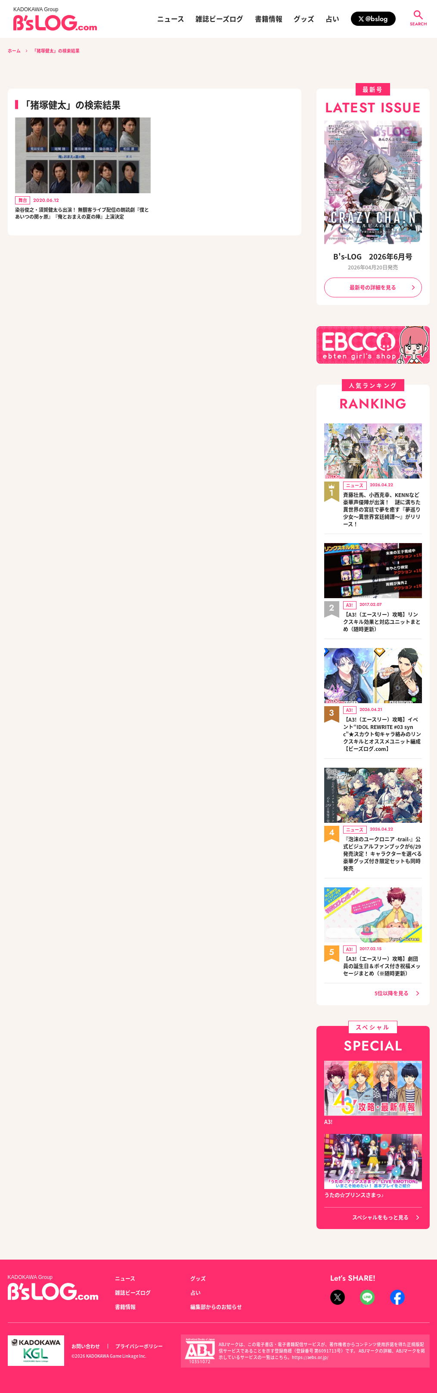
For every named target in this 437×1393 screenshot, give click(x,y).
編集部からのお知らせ (216, 1301)
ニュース (170, 18)
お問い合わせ (85, 1340)
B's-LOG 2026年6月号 (373, 256)
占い (332, 18)
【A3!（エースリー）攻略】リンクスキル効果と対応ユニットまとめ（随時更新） (382, 618)
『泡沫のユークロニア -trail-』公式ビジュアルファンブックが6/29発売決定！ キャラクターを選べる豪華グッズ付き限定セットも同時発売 (382, 847)
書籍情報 (268, 18)
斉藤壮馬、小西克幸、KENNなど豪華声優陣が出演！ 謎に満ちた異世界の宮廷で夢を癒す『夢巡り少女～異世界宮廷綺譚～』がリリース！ (382, 508)
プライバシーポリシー (139, 1340)
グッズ (304, 18)
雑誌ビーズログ (219, 18)
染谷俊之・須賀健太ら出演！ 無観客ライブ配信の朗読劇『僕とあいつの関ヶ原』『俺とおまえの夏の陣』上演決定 (82, 219)
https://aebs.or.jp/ (310, 1352)
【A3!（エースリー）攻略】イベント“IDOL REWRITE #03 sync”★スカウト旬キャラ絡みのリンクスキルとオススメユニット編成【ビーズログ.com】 (382, 729)
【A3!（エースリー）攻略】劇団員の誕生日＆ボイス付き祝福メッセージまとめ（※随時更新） (382, 957)
